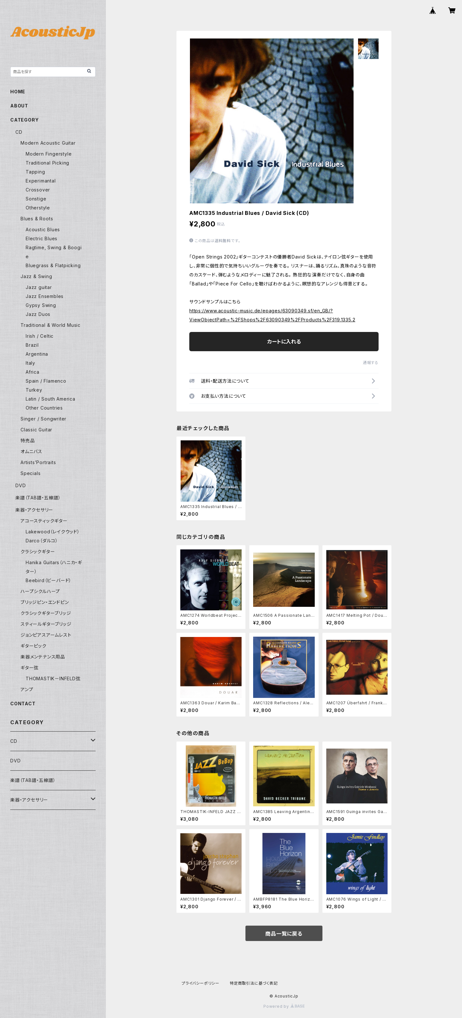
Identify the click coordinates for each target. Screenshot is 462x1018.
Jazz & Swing (36, 276)
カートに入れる (284, 341)
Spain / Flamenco (46, 381)
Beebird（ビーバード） (49, 580)
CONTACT (23, 703)
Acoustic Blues (43, 229)
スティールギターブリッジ (46, 624)
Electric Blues (41, 238)
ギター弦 (29, 667)
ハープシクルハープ (40, 591)
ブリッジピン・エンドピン (45, 602)
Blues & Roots (37, 218)
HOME (17, 91)
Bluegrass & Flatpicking (53, 265)
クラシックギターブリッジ (46, 613)
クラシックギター (38, 551)
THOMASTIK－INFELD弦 (53, 678)
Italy (30, 363)
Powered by (283, 1006)
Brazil (32, 345)
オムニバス (31, 451)
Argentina (37, 354)
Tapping (35, 171)
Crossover (38, 189)
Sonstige (36, 198)
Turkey (34, 390)
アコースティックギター (44, 520)
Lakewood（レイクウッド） (53, 531)
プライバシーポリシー (200, 983)
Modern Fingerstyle (49, 154)
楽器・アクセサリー (34, 510)
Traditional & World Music (51, 325)
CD (18, 132)
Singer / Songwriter (43, 418)
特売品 (28, 440)
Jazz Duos (38, 314)
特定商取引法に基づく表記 (254, 983)
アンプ (27, 689)
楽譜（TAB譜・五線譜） (38, 497)
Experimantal (41, 180)
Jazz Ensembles (45, 296)
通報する (371, 362)
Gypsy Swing (41, 305)
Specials (30, 473)
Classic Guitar (36, 429)
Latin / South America (50, 399)
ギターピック (34, 646)
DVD (20, 485)
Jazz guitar (39, 287)
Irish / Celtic (40, 336)
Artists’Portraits (38, 462)
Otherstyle (38, 207)
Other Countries (44, 408)
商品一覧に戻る (284, 933)
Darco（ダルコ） (42, 540)
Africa (32, 372)
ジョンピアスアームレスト (46, 635)
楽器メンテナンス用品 (43, 656)
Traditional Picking (47, 162)
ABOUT (19, 105)
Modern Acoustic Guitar (48, 143)
